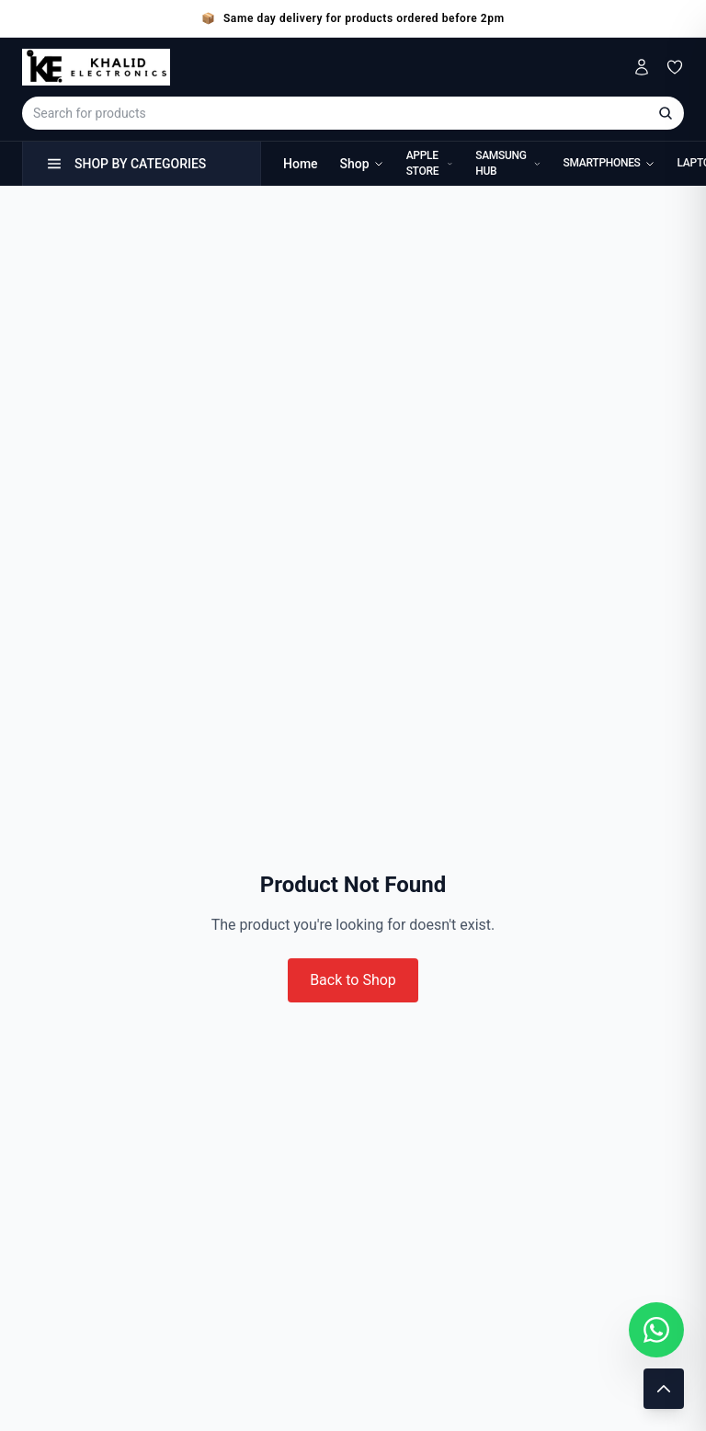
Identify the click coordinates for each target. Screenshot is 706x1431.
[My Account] (641, 67)
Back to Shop (353, 980)
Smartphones (609, 162)
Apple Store (430, 163)
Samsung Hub (508, 163)
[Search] (665, 113)
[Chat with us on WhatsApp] (656, 1329)
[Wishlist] (675, 67)
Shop (362, 163)
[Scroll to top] (663, 1388)
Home (300, 163)
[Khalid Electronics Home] (96, 67)
